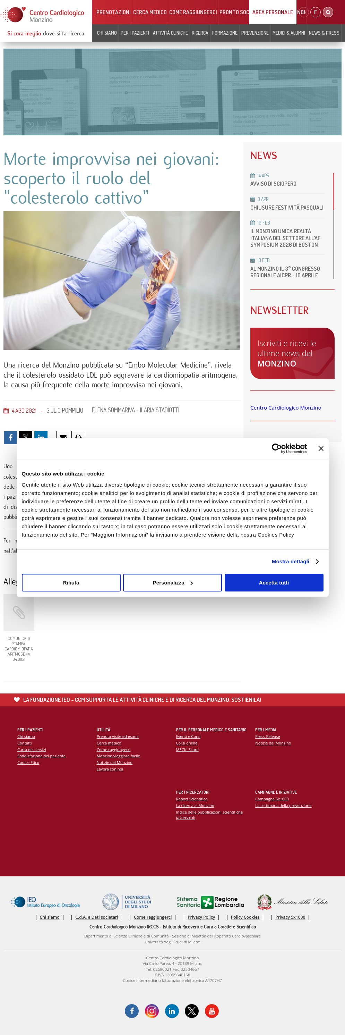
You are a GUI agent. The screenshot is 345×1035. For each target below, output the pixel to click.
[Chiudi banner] (321, 448)
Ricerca (200, 33)
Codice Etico (28, 762)
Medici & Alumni (289, 33)
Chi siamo (107, 33)
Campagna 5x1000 (272, 798)
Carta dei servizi (31, 749)
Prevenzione (255, 33)
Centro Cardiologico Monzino (285, 407)
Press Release (267, 736)
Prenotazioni (113, 12)
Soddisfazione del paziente (41, 755)
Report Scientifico (192, 798)
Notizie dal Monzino (114, 762)
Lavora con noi (110, 769)
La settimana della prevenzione (283, 805)
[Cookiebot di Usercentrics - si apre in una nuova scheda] (277, 448)
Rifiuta (71, 583)
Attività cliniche (170, 33)
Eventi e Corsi (188, 736)
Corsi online (187, 743)
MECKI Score (187, 749)
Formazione (225, 33)
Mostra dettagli (290, 561)
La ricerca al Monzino (195, 805)
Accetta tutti (274, 583)
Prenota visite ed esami (118, 736)
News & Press (324, 33)
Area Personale (272, 12)
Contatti (24, 743)
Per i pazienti (135, 33)
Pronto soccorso (242, 12)
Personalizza (173, 583)
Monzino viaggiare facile (118, 755)
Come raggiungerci (193, 12)
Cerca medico (150, 12)
